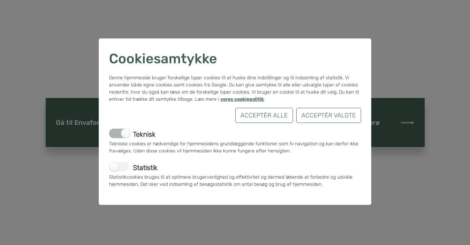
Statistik (145, 168)
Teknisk (144, 134)
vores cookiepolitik (242, 99)
